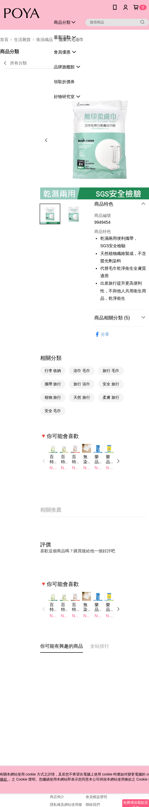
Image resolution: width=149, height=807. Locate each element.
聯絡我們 (93, 805)
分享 (101, 334)
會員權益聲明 (96, 797)
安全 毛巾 (53, 411)
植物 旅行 (53, 397)
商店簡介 (57, 797)
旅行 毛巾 (111, 370)
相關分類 (51, 358)
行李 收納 (53, 370)
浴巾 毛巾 (81, 370)
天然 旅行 (81, 397)
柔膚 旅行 (111, 397)
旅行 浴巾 (81, 384)
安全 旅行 (111, 384)
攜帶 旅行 (53, 384)
